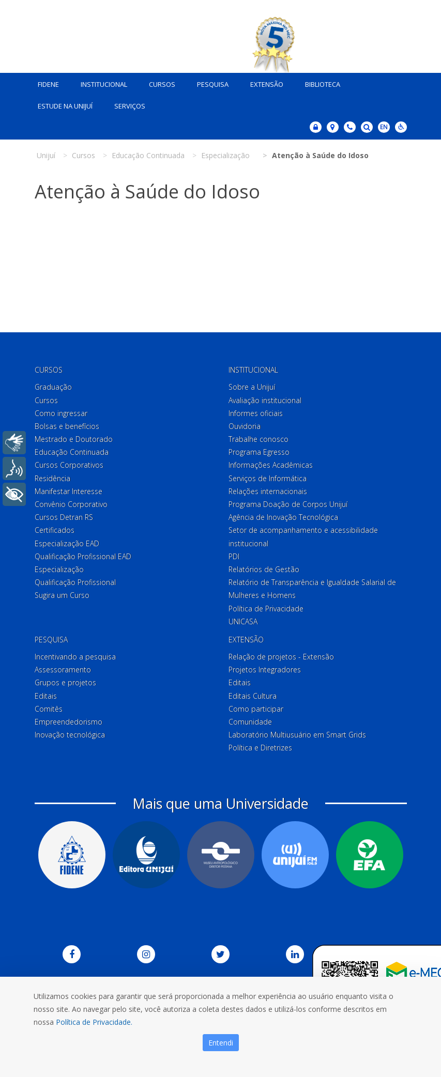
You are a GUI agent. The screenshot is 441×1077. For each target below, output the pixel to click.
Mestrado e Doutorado (74, 437)
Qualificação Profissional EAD (83, 554)
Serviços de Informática (268, 476)
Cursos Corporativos (69, 463)
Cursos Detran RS (64, 515)
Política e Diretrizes (260, 745)
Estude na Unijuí (61, 104)
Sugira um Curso (62, 593)
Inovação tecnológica (70, 732)
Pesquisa (209, 82)
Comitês (49, 707)
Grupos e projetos (65, 680)
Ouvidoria (245, 424)
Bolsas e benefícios (67, 424)
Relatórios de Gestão (264, 567)
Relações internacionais (268, 489)
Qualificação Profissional (75, 580)
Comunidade (250, 720)
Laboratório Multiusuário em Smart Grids (297, 732)
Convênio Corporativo (71, 502)
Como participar (256, 707)
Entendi (220, 1043)
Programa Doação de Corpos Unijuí (288, 502)
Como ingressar (61, 411)
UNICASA (243, 619)
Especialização (59, 567)
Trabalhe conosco (258, 437)
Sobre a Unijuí (252, 385)
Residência (52, 476)
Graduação (53, 385)
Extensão (263, 82)
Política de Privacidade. (94, 1022)
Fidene (44, 82)
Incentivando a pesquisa (75, 654)
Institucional (100, 82)
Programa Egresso (259, 450)
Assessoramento (63, 667)
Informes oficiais (256, 411)
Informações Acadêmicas (271, 463)
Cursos (158, 82)
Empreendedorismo (68, 720)
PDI (234, 554)
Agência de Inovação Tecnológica (283, 515)
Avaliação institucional (265, 398)
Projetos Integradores (265, 667)
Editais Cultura (253, 693)
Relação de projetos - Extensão (281, 654)
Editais (46, 693)
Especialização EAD (67, 541)
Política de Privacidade (266, 606)
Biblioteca (319, 82)
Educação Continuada (72, 450)
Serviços (126, 104)
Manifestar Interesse (68, 489)
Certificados (54, 528)
